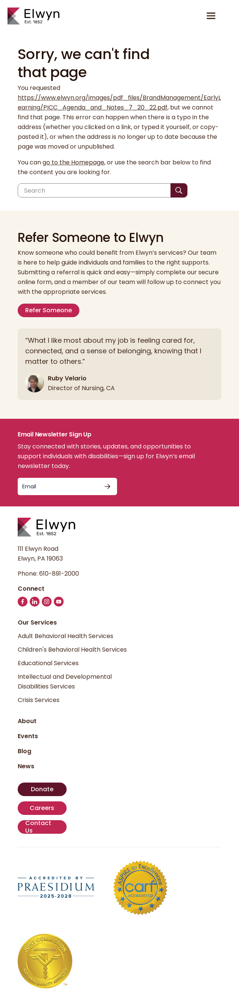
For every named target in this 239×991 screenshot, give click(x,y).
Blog (24, 751)
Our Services (37, 622)
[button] (228, 15)
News (26, 766)
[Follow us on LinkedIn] (35, 601)
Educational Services (48, 663)
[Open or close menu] (211, 15)
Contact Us (38, 827)
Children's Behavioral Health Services (72, 649)
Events (28, 736)
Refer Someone (48, 310)
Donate (42, 789)
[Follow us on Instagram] (47, 601)
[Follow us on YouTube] (59, 601)
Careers (42, 808)
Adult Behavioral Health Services (65, 636)
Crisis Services (38, 700)
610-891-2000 (59, 573)
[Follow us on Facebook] (22, 601)
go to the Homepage (73, 162)
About (27, 721)
